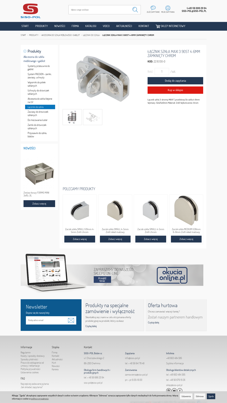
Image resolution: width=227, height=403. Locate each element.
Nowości (59, 26)
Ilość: (150, 71)
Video (106, 26)
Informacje (26, 347)
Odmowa (199, 396)
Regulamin (26, 352)
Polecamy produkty (79, 188)
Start (25, 26)
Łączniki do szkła (36, 107)
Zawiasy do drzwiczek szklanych (38, 113)
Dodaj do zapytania (175, 80)
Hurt (54, 362)
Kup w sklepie (175, 90)
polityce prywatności (40, 398)
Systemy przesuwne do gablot (39, 67)
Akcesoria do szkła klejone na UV (40, 100)
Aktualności (124, 26)
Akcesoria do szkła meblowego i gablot (34, 59)
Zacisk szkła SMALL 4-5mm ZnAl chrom (150, 231)
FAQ (23, 378)
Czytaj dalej (91, 326)
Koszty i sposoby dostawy (33, 355)
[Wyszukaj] (135, 9)
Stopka (55, 347)
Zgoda (211, 396)
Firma (75, 26)
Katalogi (90, 26)
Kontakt (144, 26)
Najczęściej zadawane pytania (35, 383)
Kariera (55, 369)
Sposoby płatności (29, 359)
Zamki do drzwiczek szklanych (37, 126)
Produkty (41, 26)
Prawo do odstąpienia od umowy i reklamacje (32, 364)
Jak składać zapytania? (32, 387)
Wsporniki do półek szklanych (37, 84)
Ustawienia (186, 396)
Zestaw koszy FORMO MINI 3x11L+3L (36, 194)
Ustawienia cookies (30, 372)
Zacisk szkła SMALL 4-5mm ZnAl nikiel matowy (115, 231)
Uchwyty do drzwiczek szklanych (38, 92)
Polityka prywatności (30, 369)
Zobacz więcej (80, 239)
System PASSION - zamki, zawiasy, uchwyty (39, 75)
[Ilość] (162, 71)
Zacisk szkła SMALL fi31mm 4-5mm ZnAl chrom (79, 231)
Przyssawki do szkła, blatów (37, 134)
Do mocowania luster (37, 120)
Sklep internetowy (170, 26)
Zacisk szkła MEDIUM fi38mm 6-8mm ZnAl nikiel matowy (186, 231)
